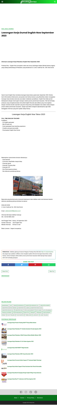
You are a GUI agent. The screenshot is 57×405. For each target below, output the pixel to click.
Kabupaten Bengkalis (19, 305)
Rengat (4, 315)
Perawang (39, 312)
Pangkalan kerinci (7, 312)
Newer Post (5, 271)
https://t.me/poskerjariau (47, 252)
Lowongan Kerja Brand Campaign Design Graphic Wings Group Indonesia (24, 373)
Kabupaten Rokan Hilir (36, 308)
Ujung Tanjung (44, 315)
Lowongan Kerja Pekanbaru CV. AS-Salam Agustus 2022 (20, 341)
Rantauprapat (46, 312)
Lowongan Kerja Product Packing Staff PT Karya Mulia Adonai (21, 323)
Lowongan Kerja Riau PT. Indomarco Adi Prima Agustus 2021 (21, 379)
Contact (22, 398)
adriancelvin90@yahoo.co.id (12, 211)
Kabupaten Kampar (45, 305)
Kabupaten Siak (19, 310)
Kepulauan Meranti (29, 310)
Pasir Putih (26, 312)
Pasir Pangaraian (17, 312)
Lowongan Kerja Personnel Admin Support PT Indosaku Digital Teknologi (24, 360)
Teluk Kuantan (20, 315)
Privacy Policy (31, 398)
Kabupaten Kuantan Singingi (9, 308)
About (15, 398)
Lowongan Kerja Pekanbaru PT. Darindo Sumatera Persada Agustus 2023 (24, 329)
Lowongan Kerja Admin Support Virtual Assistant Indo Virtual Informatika (24, 366)
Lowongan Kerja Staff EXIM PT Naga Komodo (17, 348)
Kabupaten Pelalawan (23, 308)
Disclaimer (40, 398)
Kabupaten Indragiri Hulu (32, 305)
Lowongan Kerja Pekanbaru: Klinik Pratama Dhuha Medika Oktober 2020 (24, 335)
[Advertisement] (28, 15)
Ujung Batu (36, 315)
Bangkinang (5, 305)
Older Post (52, 271)
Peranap (33, 312)
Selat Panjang (11, 315)
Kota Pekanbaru (47, 310)
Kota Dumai (38, 310)
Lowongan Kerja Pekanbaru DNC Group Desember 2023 (20, 354)
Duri (11, 305)
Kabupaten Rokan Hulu (8, 310)
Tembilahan (28, 315)
